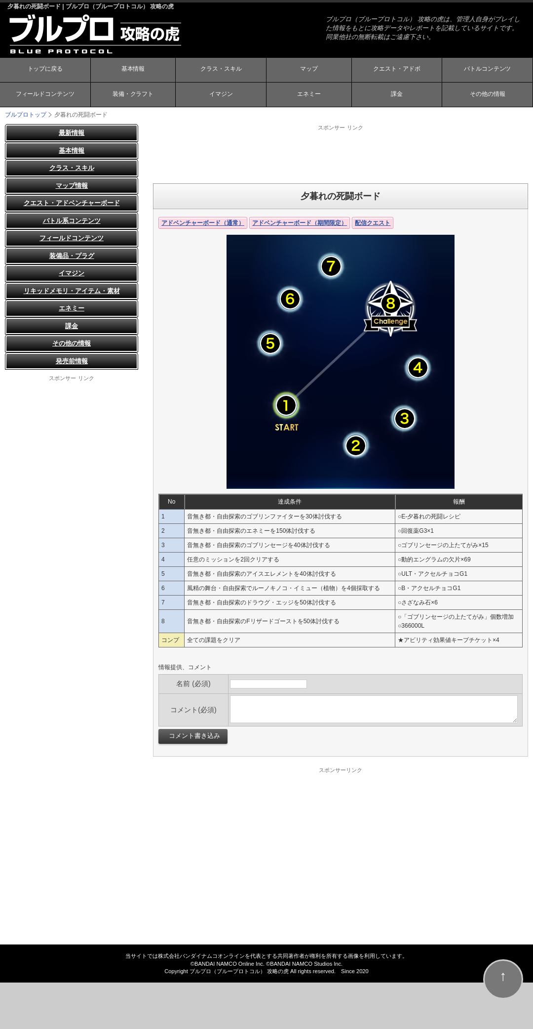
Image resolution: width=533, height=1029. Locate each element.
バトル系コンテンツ (72, 220)
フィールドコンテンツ (45, 95)
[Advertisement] (340, 153)
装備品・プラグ (71, 255)
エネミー (309, 95)
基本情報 (133, 70)
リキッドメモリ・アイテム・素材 (72, 291)
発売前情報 (72, 361)
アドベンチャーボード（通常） (202, 222)
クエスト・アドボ (396, 70)
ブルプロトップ (25, 114)
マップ (309, 70)
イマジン (221, 95)
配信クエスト (372, 222)
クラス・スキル (221, 70)
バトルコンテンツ (487, 70)
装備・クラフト (132, 95)
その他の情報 (487, 95)
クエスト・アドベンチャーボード (72, 203)
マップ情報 (72, 185)
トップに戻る (45, 70)
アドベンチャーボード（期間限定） (299, 222)
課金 (397, 95)
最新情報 (71, 132)
